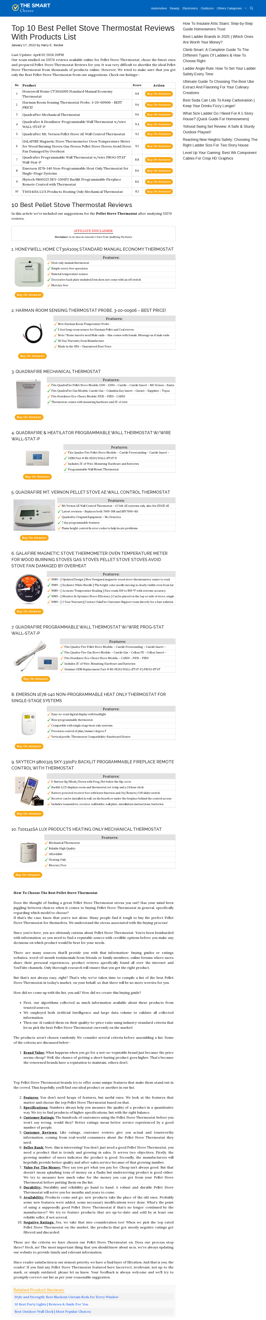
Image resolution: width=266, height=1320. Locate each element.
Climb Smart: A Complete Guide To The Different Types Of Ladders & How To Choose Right (216, 55)
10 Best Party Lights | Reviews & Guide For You (51, 1304)
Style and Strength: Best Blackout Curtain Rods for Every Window (67, 1297)
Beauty (175, 8)
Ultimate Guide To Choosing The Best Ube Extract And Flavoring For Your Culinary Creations (218, 87)
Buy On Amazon (159, 93)
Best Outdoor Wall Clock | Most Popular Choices (53, 1311)
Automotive (159, 8)
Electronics (190, 8)
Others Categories (233, 8)
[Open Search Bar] (252, 8)
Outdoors (207, 8)
